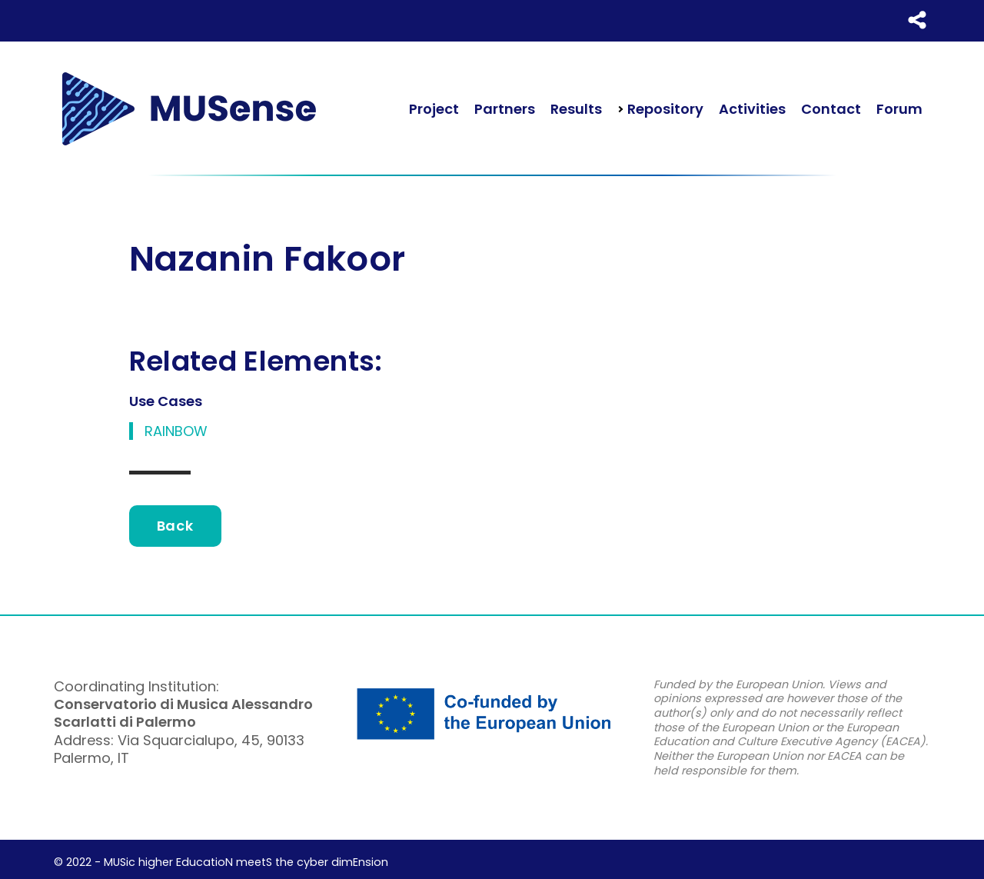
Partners (504, 109)
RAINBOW (176, 431)
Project (434, 109)
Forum (899, 109)
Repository (663, 109)
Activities (752, 109)
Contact (831, 109)
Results (576, 109)
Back (175, 525)
